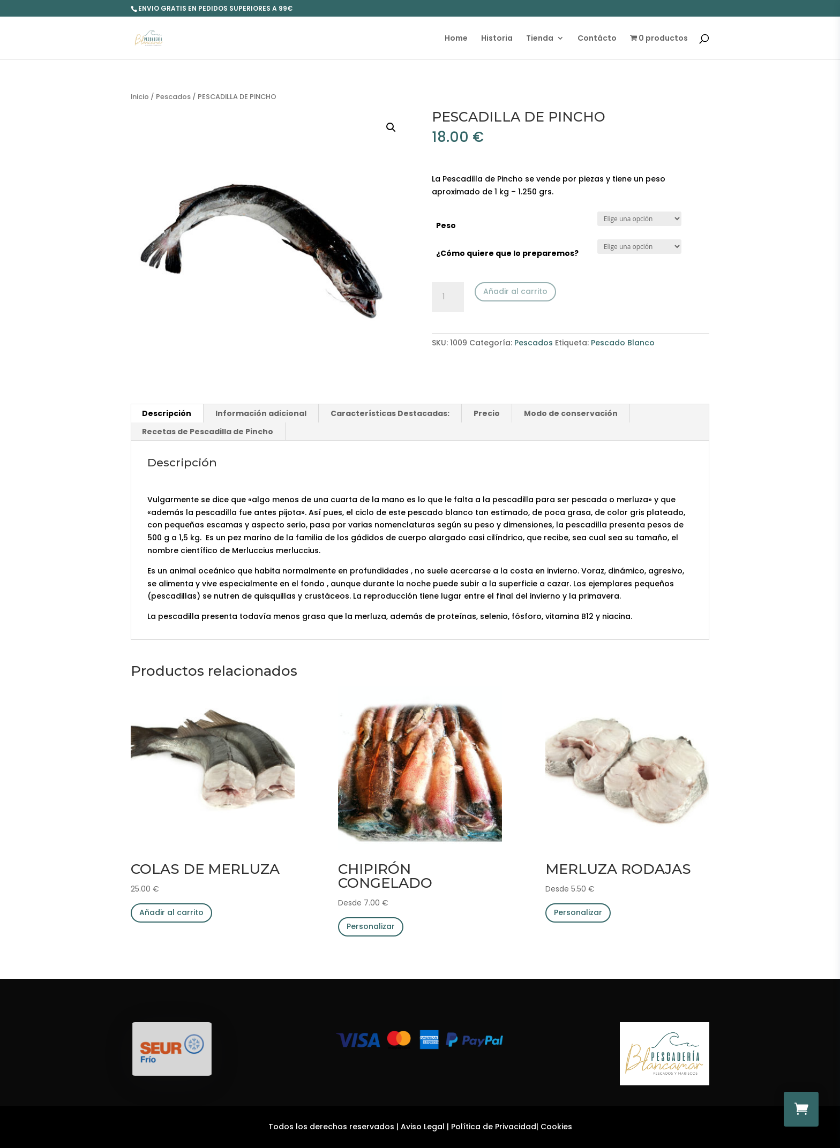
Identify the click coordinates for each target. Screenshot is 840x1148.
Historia (497, 38)
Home (456, 38)
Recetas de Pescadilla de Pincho (207, 431)
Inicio (140, 97)
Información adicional (260, 413)
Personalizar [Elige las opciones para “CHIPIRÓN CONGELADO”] (371, 926)
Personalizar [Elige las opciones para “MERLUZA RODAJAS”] (578, 912)
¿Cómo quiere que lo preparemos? (507, 253)
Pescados (173, 97)
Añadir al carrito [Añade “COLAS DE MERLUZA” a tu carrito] (171, 912)
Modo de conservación (571, 413)
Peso (446, 225)
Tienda (539, 38)
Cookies (556, 1126)
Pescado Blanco (623, 342)
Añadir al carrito (515, 291)
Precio (487, 413)
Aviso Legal (423, 1126)
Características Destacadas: (390, 413)
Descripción (166, 413)
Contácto (597, 38)
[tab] (167, 413)
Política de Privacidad (493, 1126)
